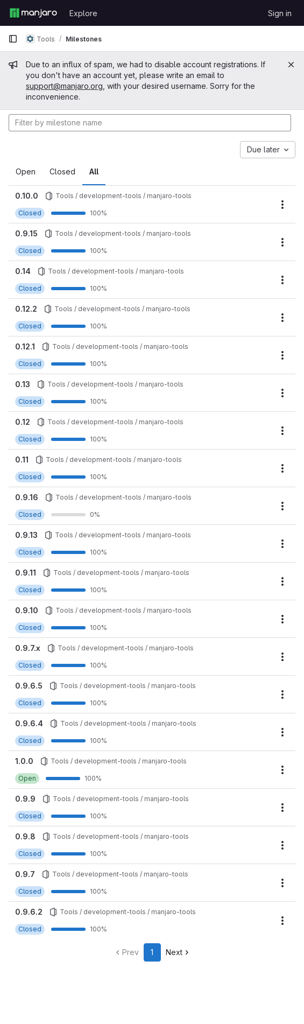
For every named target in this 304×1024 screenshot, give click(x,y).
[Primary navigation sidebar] (13, 38)
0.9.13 (26, 534)
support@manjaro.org (64, 85)
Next (178, 952)
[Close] (291, 64)
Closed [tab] (62, 171)
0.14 (23, 271)
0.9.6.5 (29, 685)
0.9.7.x (27, 648)
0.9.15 (26, 233)
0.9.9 (25, 798)
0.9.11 (25, 572)
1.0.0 (24, 761)
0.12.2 (26, 308)
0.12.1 (25, 346)
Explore (83, 13)
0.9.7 (25, 874)
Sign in (280, 13)
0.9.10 (26, 610)
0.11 (22, 459)
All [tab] (93, 171)
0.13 (22, 384)
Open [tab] (26, 171)
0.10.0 (26, 195)
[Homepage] (33, 13)
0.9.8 (25, 836)
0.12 (22, 421)
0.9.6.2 (29, 911)
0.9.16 (26, 497)
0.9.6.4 (29, 723)
